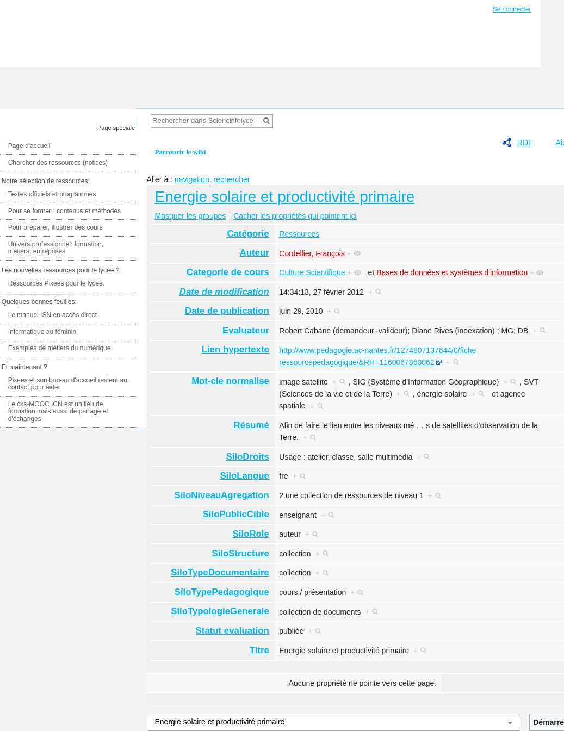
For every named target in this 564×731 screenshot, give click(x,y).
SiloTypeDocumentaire (220, 572)
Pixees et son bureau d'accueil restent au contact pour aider (67, 384)
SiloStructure (240, 553)
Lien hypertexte (235, 349)
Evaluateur (245, 330)
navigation (192, 179)
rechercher (231, 179)
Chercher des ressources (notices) (58, 162)
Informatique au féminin (42, 332)
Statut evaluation (232, 630)
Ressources (299, 234)
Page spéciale (116, 128)
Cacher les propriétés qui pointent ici (294, 216)
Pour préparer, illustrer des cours (55, 227)
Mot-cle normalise (230, 381)
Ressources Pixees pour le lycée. (56, 283)
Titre (259, 650)
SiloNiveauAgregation (221, 495)
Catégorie (248, 233)
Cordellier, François (312, 253)
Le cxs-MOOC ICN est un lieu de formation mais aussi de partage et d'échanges (58, 411)
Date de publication (227, 311)
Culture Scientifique (312, 272)
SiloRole (251, 534)
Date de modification (224, 292)
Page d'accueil (29, 146)
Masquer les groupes (190, 216)
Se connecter (512, 9)
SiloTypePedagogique (222, 592)
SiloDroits (247, 456)
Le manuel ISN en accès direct (52, 315)
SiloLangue (244, 475)
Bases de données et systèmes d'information (452, 272)
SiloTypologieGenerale (220, 611)
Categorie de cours (228, 272)
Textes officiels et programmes (52, 194)
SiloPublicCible (236, 514)
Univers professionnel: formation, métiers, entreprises (55, 248)
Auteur (254, 252)
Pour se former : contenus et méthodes (64, 211)
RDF (525, 142)
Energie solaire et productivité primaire (285, 196)
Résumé (251, 425)
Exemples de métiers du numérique (59, 348)
